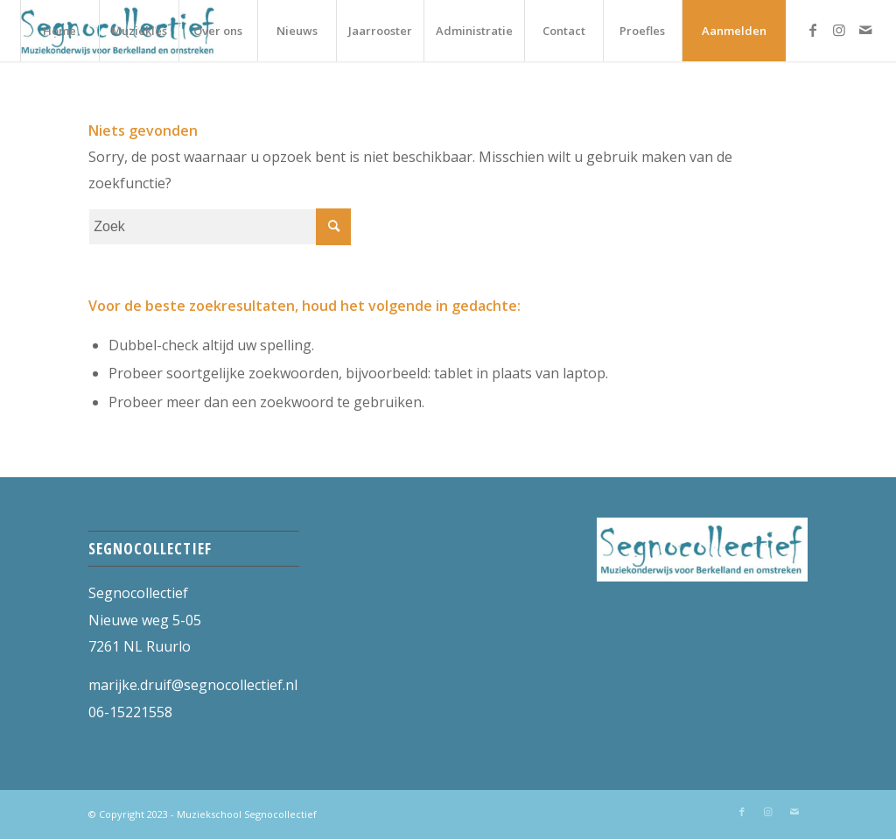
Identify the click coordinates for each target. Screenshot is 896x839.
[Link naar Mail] (865, 30)
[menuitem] (59, 30)
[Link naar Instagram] (839, 30)
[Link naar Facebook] (813, 30)
